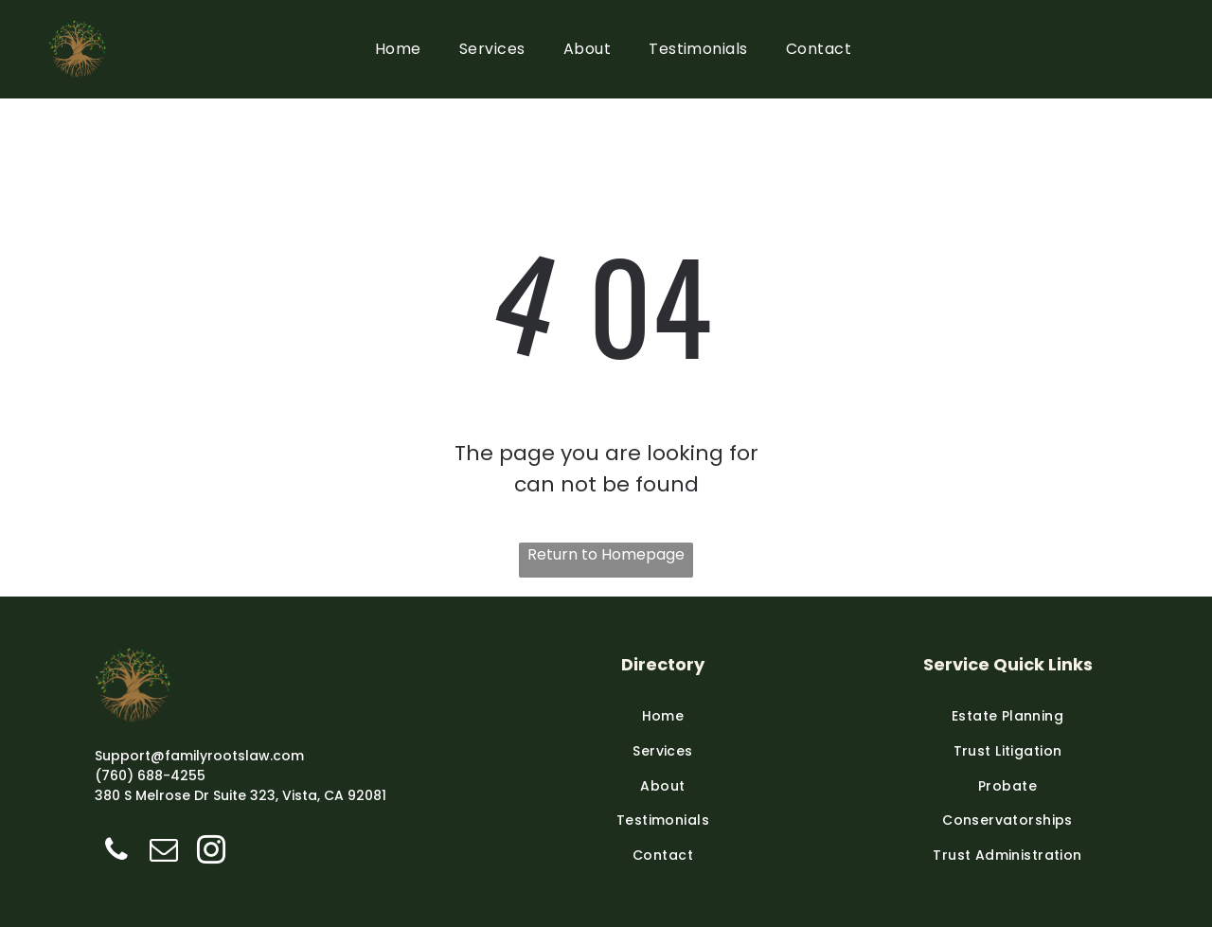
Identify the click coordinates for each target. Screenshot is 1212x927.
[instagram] (210, 852)
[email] (163, 852)
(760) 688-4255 (150, 775)
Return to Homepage (606, 554)
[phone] (116, 852)
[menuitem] (398, 48)
